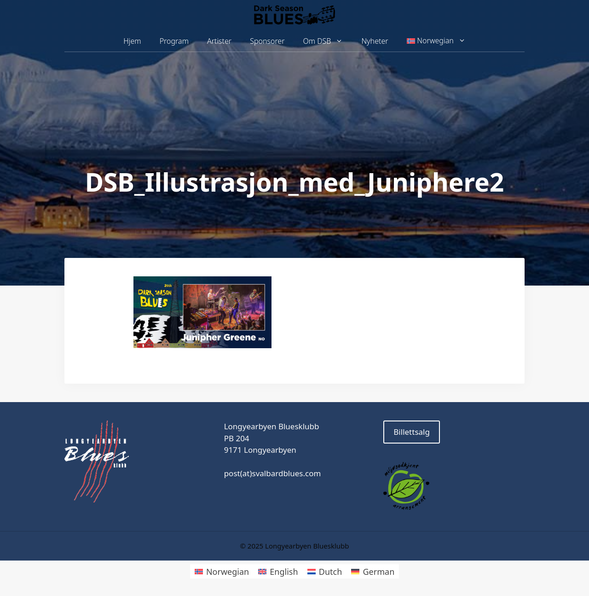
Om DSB (327, 41)
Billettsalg (411, 432)
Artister (219, 41)
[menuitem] (436, 41)
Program (174, 41)
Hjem (132, 41)
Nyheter (374, 41)
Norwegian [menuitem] (227, 571)
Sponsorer (267, 41)
